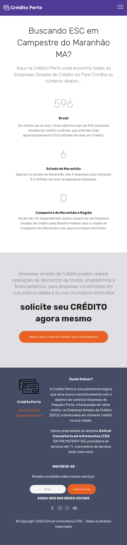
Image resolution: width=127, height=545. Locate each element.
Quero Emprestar (29, 416)
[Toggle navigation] (120, 7)
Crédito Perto (26, 7)
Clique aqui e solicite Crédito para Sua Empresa (63, 336)
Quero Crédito (29, 410)
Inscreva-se (81, 489)
